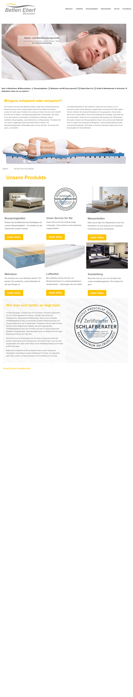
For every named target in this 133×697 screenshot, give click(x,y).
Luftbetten (79, 9)
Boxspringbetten (92, 9)
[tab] (6, 169)
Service (116, 9)
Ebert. (6, 169)
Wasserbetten (106, 9)
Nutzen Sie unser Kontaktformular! (17, 368)
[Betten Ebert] (20, 9)
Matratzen (69, 9)
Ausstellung (126, 9)
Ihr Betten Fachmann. (24, 169)
